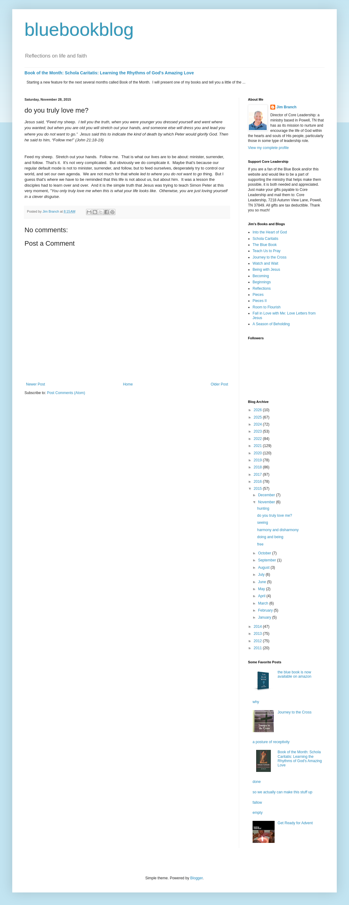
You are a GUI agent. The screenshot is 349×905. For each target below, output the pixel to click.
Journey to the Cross (270, 257)
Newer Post (35, 384)
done (257, 782)
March (263, 603)
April (262, 596)
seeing (262, 522)
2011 (258, 648)
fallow (257, 802)
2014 (258, 626)
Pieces (258, 294)
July (262, 574)
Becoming (261, 276)
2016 (258, 481)
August (264, 567)
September (267, 560)
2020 (258, 453)
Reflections (262, 288)
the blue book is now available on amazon (294, 674)
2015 (258, 488)
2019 (258, 460)
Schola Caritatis (265, 238)
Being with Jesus (266, 269)
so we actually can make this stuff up (282, 792)
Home (128, 384)
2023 (258, 431)
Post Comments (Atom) (66, 393)
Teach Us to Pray (266, 251)
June (262, 582)
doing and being (270, 537)
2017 (258, 474)
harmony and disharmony (277, 530)
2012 (258, 641)
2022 (258, 439)
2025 (258, 417)
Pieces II (260, 301)
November (267, 502)
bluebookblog (79, 29)
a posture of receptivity (271, 742)
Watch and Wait (265, 263)
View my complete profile (268, 148)
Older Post (219, 384)
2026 (258, 410)
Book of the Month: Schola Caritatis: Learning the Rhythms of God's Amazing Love (109, 72)
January (265, 617)
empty (258, 812)
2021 (258, 446)
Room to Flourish (266, 307)
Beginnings (262, 282)
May (262, 589)
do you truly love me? (274, 515)
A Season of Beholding (271, 324)
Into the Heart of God (270, 232)
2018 (258, 467)
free (260, 544)
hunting (263, 508)
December (267, 495)
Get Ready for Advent (295, 823)
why (256, 702)
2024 (258, 424)
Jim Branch (286, 107)
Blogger (196, 878)
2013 (258, 633)
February (266, 610)
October (265, 553)
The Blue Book (265, 245)
